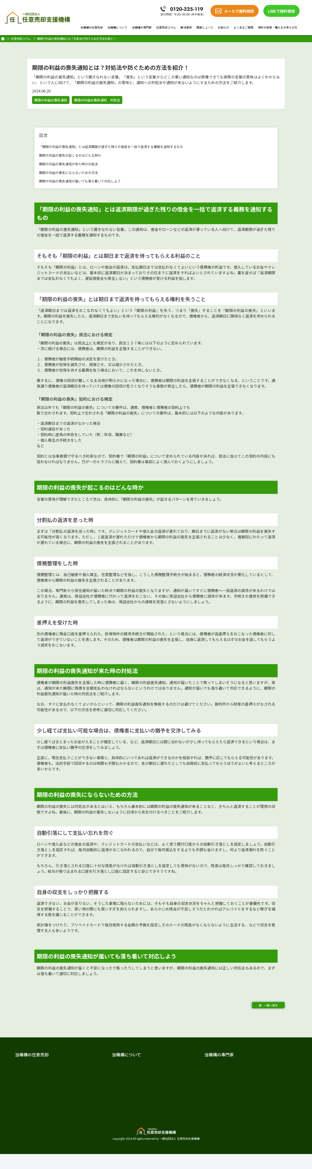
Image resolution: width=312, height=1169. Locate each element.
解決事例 (186, 27)
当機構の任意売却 (91, 27)
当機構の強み (33, 1092)
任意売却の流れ (35, 1083)
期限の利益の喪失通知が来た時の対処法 (77, 163)
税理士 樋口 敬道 (182, 1101)
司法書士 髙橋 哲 (182, 1092)
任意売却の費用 (35, 1074)
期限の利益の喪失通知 (50, 100)
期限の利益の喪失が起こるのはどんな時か (79, 155)
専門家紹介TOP (180, 1065)
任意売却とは (33, 1065)
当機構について (117, 27)
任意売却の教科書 (255, 1054)
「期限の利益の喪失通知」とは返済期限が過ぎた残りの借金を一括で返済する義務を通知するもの (131, 146)
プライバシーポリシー (259, 1130)
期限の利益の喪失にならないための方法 (77, 172)
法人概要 (103, 1074)
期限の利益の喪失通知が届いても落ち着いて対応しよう (91, 181)
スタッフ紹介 (107, 1083)
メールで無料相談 (239, 11)
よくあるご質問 (243, 27)
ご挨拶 (102, 1065)
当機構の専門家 (142, 27)
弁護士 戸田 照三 (182, 1074)
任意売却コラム (166, 27)
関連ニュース (204, 27)
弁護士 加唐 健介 (182, 1083)
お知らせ (223, 27)
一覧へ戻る (271, 1005)
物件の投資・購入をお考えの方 (277, 27)
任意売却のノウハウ (257, 1065)
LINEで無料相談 (281, 11)
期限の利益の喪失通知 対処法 (97, 100)
